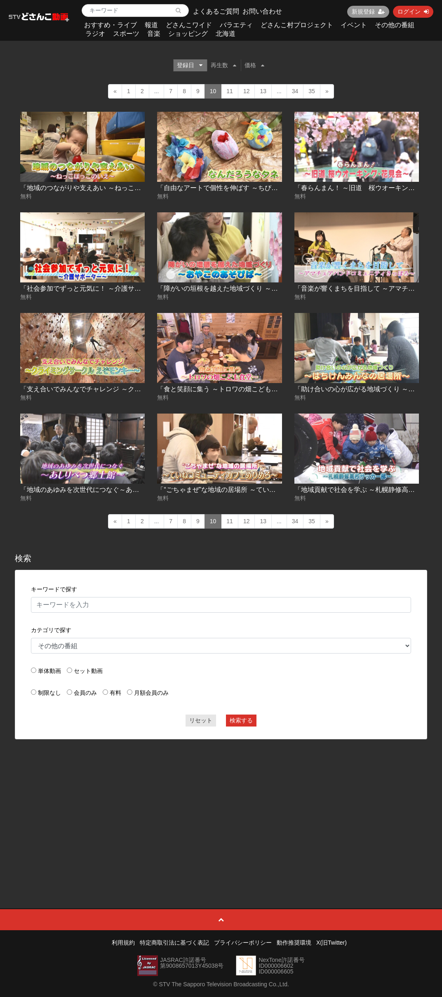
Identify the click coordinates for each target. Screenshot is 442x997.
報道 (151, 24)
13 (263, 91)
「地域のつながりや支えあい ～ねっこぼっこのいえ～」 (103, 187)
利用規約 (123, 942)
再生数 (223, 65)
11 (229, 91)
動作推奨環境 (294, 942)
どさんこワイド (189, 24)
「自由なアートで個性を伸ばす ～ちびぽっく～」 (230, 187)
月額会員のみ (151, 692)
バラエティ (236, 24)
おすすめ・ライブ (110, 24)
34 (295, 91)
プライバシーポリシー (243, 942)
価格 (254, 65)
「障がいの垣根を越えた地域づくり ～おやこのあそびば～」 (247, 288)
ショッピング (188, 33)
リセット (200, 720)
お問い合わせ (262, 11)
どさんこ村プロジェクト (297, 24)
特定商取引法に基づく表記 (174, 942)
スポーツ (126, 33)
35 (311, 91)
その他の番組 (394, 24)
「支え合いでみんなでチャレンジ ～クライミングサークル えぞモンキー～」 (134, 389)
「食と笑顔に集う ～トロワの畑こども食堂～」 (227, 389)
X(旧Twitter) (331, 942)
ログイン (413, 11)
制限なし (49, 692)
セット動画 (88, 671)
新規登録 (368, 11)
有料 (115, 692)
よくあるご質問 (216, 11)
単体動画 (49, 671)
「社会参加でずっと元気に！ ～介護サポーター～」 (97, 288)
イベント (354, 24)
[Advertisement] (221, 805)
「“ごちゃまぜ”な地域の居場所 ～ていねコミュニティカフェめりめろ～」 (265, 489)
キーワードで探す (54, 589)
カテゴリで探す (51, 630)
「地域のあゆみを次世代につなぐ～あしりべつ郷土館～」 (106, 489)
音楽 (153, 33)
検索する (241, 720)
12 (246, 91)
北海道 (225, 33)
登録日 (189, 65)
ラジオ (95, 33)
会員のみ (85, 692)
